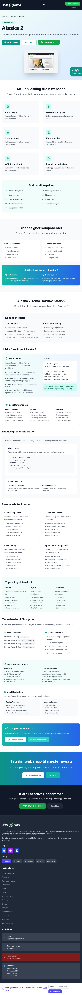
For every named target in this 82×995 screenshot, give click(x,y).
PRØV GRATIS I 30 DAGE (33, 806)
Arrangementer (8, 896)
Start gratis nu (33, 775)
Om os (4, 904)
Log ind (73, 7)
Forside (4, 16)
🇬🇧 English (17, 861)
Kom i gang (29, 42)
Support (5, 900)
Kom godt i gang (8, 881)
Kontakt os (55, 806)
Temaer (13, 16)
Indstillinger (63, 986)
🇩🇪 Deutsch (51, 861)
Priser (4, 889)
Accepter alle (55, 991)
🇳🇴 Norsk (40, 861)
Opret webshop (73, 3)
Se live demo (11, 42)
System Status (7, 912)
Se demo (52, 775)
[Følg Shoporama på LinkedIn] (17, 850)
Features (5, 877)
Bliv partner (6, 908)
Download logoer (9, 915)
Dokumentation (38, 740)
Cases (4, 892)
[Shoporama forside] (12, 5)
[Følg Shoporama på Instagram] (10, 850)
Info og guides (7, 923)
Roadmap (5, 919)
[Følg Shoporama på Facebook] (4, 850)
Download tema (49, 42)
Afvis (52, 986)
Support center (15, 740)
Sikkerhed (6, 885)
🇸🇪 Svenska (29, 861)
